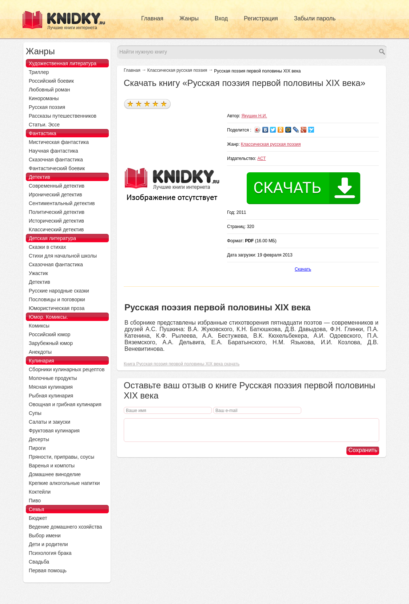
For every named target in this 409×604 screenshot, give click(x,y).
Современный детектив (56, 186)
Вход (221, 18)
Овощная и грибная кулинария (65, 404)
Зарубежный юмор (51, 343)
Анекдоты (40, 352)
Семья (36, 509)
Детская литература (52, 238)
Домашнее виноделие (55, 474)
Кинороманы (44, 98)
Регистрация (261, 18)
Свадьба (39, 562)
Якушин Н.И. (254, 115)
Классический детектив (56, 229)
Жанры (189, 18)
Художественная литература (62, 63)
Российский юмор (49, 334)
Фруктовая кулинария (54, 431)
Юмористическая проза (56, 308)
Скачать (303, 269)
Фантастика (42, 133)
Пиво (35, 500)
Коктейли (40, 492)
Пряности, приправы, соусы (61, 457)
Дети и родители (48, 544)
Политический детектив (56, 212)
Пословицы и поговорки (57, 299)
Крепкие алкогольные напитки (64, 483)
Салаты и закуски (49, 422)
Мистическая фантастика (59, 142)
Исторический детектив (56, 221)
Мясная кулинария (51, 387)
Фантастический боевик (57, 168)
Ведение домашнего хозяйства (65, 527)
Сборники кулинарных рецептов (66, 369)
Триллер (39, 72)
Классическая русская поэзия (177, 70)
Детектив (39, 177)
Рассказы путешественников (62, 116)
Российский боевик (51, 81)
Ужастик (38, 273)
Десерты (39, 439)
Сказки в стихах (47, 247)
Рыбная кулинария (51, 396)
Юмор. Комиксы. (48, 317)
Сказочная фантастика (56, 159)
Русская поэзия (47, 107)
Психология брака (50, 553)
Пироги (37, 448)
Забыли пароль (315, 18)
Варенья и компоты (52, 465)
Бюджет (38, 518)
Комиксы (39, 326)
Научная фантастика (53, 151)
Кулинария (41, 361)
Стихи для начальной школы (63, 256)
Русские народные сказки (59, 291)
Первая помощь (48, 570)
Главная (152, 18)
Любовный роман (49, 90)
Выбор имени (45, 535)
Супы (35, 413)
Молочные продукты (53, 378)
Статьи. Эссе (44, 125)
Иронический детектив (55, 194)
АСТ (261, 158)
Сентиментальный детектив (62, 203)
